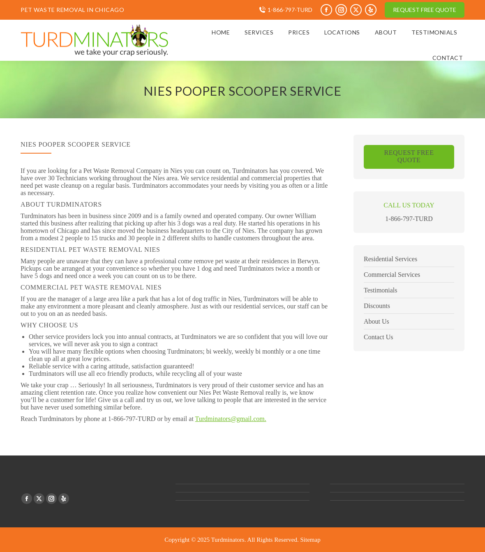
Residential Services (390, 258)
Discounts (377, 305)
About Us (376, 321)
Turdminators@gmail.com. (230, 418)
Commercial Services (392, 274)
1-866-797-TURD (290, 9)
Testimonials (380, 290)
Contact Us (378, 337)
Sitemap (310, 539)
